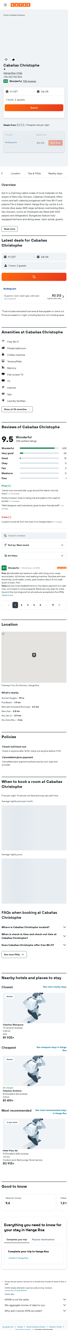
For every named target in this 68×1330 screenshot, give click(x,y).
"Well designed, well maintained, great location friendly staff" (33, 507)
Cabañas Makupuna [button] (13, 1024)
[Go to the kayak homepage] (20, 5)
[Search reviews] (36, 535)
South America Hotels (36, 1327)
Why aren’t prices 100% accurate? (35, 1311)
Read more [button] (7, 595)
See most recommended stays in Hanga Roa (50, 1112)
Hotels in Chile (55, 1327)
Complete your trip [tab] (17, 1239)
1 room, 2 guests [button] (15, 99)
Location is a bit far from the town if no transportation (32, 521)
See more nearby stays (54, 986)
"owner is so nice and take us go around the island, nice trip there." (30, 492)
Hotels (20, 1327)
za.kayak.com (8, 1327)
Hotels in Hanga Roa (18, 1258)
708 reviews (29, 81)
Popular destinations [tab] (43, 1239)
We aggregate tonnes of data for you (35, 1305)
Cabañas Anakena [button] (12, 1090)
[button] (5, 4)
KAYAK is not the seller (35, 1299)
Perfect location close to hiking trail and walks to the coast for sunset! (31, 499)
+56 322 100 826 (12, 76)
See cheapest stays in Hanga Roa (51, 1049)
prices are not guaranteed (16, 1290)
